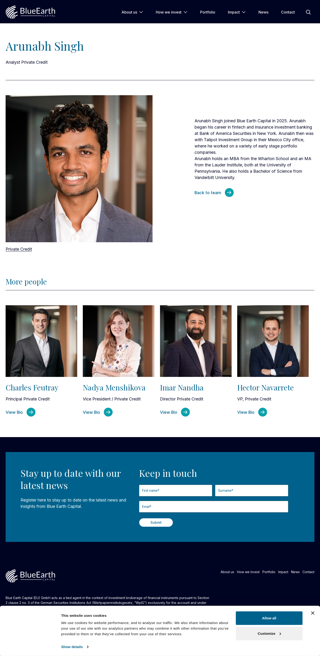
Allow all (269, 618)
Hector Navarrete (265, 387)
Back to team (208, 192)
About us (132, 12)
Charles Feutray (32, 387)
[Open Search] (308, 12)
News (263, 12)
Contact (288, 12)
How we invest (172, 12)
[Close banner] (312, 613)
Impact (237, 12)
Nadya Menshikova (114, 387)
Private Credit (19, 249)
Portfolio (207, 12)
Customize (269, 633)
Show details (72, 647)
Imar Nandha (182, 387)
